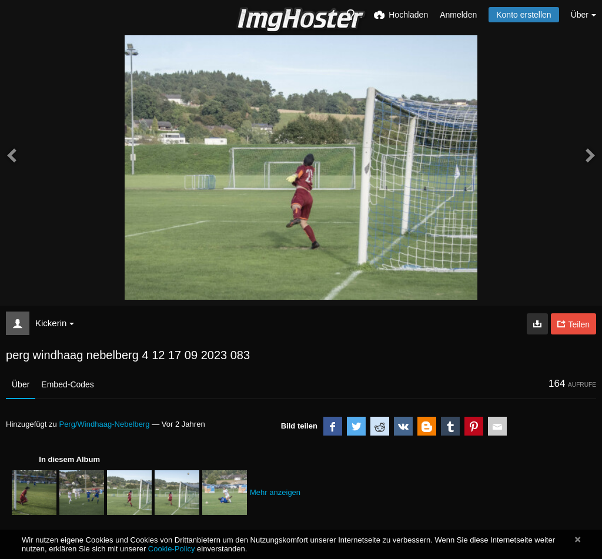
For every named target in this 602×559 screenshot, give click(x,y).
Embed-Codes (67, 384)
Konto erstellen (523, 14)
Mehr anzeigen (275, 492)
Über (20, 384)
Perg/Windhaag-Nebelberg (104, 424)
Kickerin (54, 323)
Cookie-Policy (171, 548)
